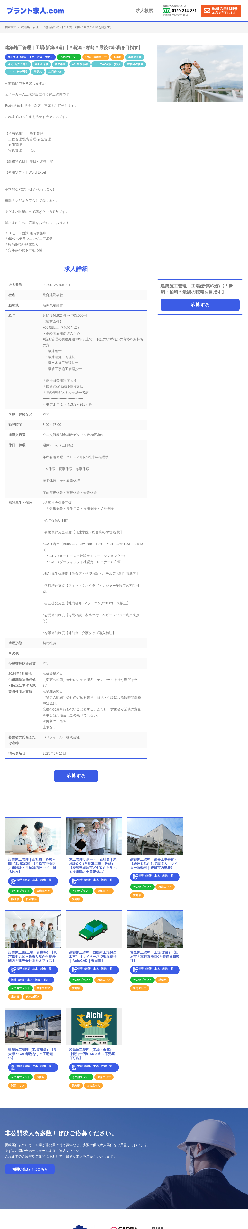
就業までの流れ (125, 1159)
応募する (200, 304)
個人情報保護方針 (220, 1159)
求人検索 (148, 10)
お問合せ (179, 1159)
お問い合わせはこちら (30, 1078)
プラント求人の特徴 (154, 1159)
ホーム (105, 1159)
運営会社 (196, 1159)
